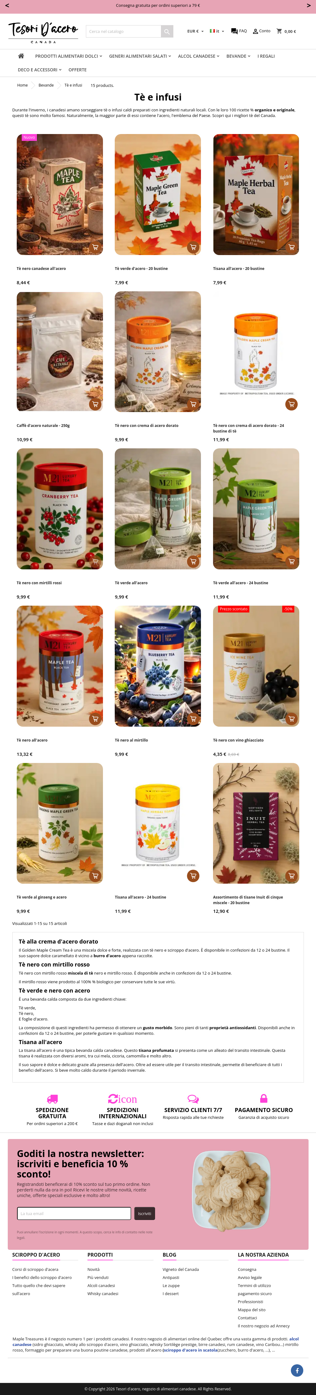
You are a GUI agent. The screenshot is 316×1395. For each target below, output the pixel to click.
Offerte (78, 70)
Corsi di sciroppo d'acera (35, 1269)
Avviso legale (250, 1277)
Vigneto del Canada (181, 1269)
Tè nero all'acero (32, 740)
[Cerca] (129, 31)
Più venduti (98, 1277)
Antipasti (171, 1277)
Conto (261, 31)
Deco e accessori (38, 70)
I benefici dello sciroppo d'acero (42, 1277)
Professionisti (250, 1301)
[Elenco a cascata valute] (196, 31)
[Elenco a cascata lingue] (218, 31)
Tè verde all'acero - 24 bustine (240, 582)
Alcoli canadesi (101, 1285)
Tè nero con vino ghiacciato (238, 740)
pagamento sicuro (255, 1293)
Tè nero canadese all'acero (41, 268)
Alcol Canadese (196, 56)
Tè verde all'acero (131, 582)
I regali (266, 56)
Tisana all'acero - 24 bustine (140, 897)
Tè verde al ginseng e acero (42, 897)
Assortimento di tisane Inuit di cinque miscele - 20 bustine (248, 900)
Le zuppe (171, 1285)
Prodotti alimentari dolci (66, 56)
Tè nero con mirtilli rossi (39, 582)
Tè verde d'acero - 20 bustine (141, 268)
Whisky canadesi (102, 1293)
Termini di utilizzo (254, 1285)
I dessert (171, 1293)
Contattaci (247, 1318)
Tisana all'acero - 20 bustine (238, 268)
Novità (93, 1269)
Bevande (236, 56)
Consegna (247, 1269)
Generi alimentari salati (138, 56)
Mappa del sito (251, 1309)
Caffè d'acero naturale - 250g (43, 425)
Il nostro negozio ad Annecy (264, 1326)
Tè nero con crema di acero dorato (146, 425)
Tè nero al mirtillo (131, 740)
